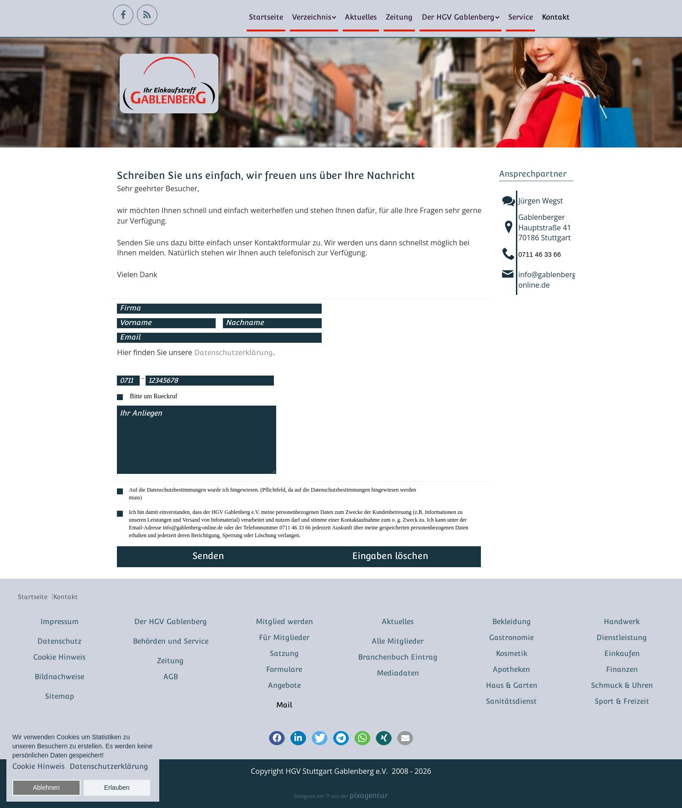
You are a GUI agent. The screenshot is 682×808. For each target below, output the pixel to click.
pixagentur (368, 795)
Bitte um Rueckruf (153, 396)
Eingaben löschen (390, 555)
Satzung (284, 653)
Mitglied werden (284, 621)
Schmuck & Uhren (622, 685)
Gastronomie (511, 637)
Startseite (266, 17)
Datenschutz (59, 641)
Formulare (284, 669)
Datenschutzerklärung (233, 352)
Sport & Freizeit (622, 701)
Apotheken (511, 669)
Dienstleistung (621, 637)
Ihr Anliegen (196, 440)
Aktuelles (361, 17)
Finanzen (622, 669)
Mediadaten (398, 673)
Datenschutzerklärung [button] (109, 766)
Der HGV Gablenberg (458, 17)
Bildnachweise (59, 676)
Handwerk (622, 621)
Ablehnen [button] (46, 787)
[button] (277, 739)
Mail (284, 705)
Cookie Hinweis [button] (38, 766)
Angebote (284, 685)
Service (520, 17)
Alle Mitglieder (398, 641)
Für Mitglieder (284, 637)
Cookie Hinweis (59, 657)
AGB (170, 676)
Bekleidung (511, 621)
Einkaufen (622, 653)
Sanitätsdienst (511, 701)
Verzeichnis (311, 17)
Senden (208, 555)
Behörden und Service (170, 641)
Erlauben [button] (117, 787)
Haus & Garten (511, 685)
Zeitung (399, 17)
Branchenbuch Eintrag (398, 657)
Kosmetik (511, 653)
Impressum (59, 621)
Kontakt (556, 17)
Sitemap (59, 696)
